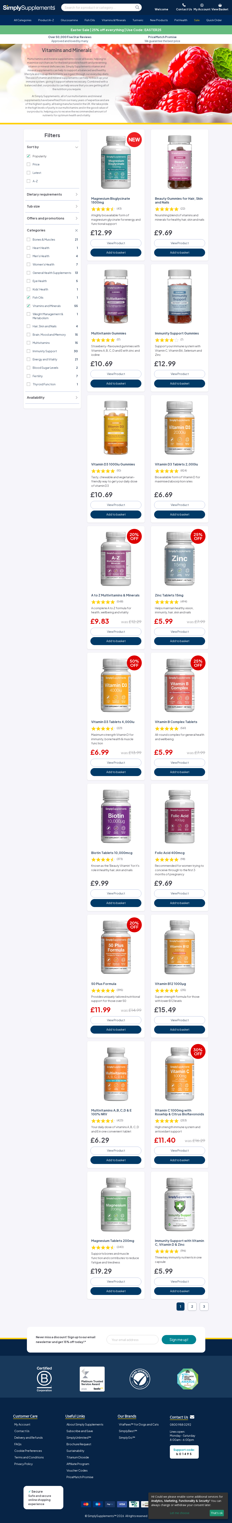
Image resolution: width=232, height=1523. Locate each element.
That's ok (217, 1513)
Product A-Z (46, 20)
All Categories (22, 20)
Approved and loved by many (69, 39)
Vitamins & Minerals (114, 20)
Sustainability (75, 1450)
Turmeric (138, 20)
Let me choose (179, 1513)
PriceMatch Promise (80, 1477)
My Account (22, 1424)
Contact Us (21, 1431)
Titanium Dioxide (78, 1457)
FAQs (18, 1444)
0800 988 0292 (180, 1424)
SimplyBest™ (128, 1431)
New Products (159, 20)
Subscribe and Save (80, 1431)
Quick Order (214, 20)
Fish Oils (90, 20)
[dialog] (188, 1506)
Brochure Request (79, 1444)
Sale (197, 20)
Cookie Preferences (28, 1450)
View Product (116, 243)
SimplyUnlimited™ (79, 1437)
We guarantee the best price (162, 39)
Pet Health (180, 20)
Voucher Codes (77, 1470)
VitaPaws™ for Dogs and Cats (139, 1424)
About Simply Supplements (85, 1424)
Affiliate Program (78, 1464)
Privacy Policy (23, 1464)
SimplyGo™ (127, 1437)
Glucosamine (69, 20)
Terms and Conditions (29, 1457)
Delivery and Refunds (28, 1437)
